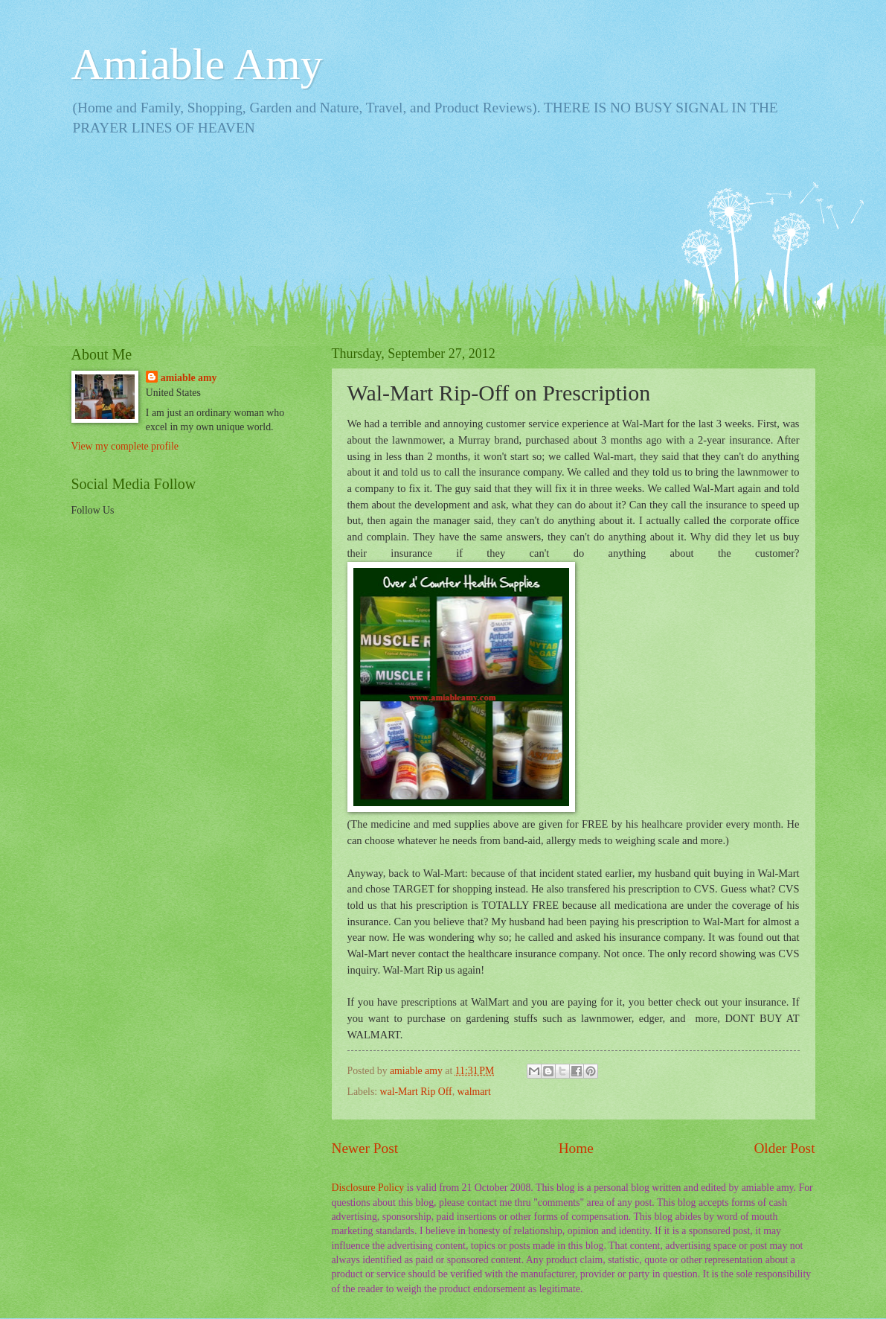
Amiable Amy (197, 64)
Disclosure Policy (368, 1187)
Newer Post (365, 1148)
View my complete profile (125, 446)
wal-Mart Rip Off (416, 1091)
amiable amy (189, 377)
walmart (474, 1091)
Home (576, 1148)
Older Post (784, 1148)
